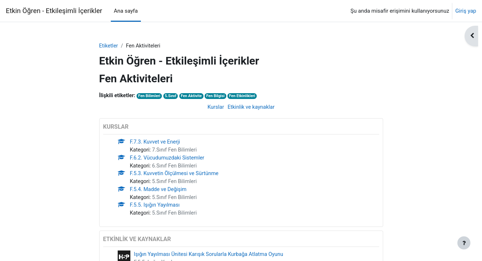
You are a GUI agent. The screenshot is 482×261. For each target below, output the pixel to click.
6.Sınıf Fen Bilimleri (176, 167)
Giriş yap (465, 11)
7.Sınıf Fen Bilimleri (176, 151)
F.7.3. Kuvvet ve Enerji (156, 143)
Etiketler (109, 46)
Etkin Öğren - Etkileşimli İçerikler (54, 11)
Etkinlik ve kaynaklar (251, 107)
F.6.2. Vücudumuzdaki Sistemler (168, 159)
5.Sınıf (173, 96)
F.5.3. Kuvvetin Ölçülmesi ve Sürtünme (176, 176)
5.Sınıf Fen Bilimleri (176, 184)
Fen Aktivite (194, 96)
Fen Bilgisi (219, 96)
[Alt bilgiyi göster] (463, 242)
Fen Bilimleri (150, 96)
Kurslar (214, 107)
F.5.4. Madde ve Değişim (159, 192)
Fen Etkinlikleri (247, 96)
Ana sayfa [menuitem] (126, 11)
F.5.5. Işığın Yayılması (155, 208)
